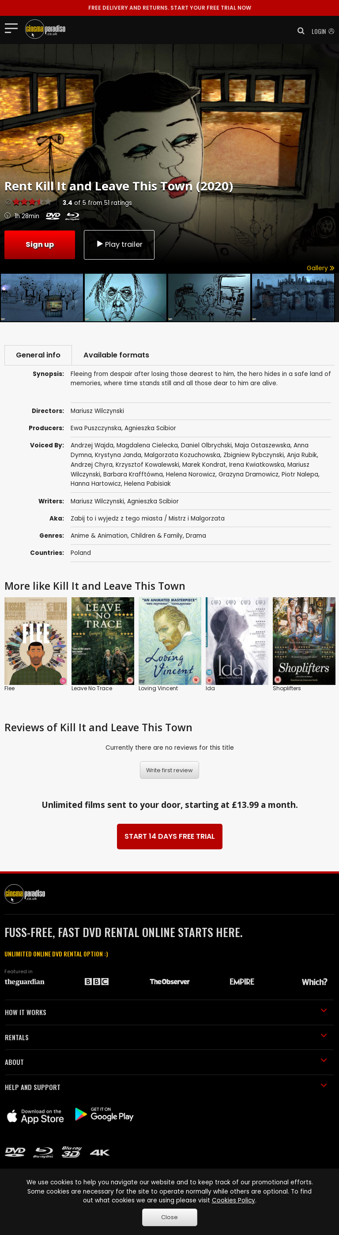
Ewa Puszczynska (96, 428)
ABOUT (166, 1062)
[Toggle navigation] (13, 27)
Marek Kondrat (204, 465)
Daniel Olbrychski (206, 445)
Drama (196, 536)
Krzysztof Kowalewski (147, 465)
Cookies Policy (233, 1200)
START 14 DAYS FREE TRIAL (169, 836)
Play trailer (119, 244)
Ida (210, 688)
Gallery (321, 268)
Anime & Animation (99, 536)
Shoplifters (287, 688)
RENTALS (166, 1037)
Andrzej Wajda (92, 445)
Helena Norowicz (190, 474)
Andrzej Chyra (92, 465)
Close (169, 1217)
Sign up (40, 244)
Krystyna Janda (118, 455)
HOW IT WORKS (166, 1012)
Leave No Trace (92, 688)
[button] (298, 31)
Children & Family (157, 536)
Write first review (169, 770)
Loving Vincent (158, 688)
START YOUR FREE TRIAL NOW (169, 7)
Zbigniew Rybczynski (253, 455)
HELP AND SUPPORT (166, 1087)
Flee (9, 688)
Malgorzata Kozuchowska (182, 455)
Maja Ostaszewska (262, 445)
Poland (81, 553)
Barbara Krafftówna (133, 474)
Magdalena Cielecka (147, 445)
